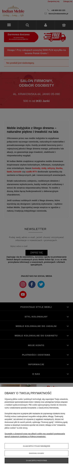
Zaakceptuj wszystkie (36, 461)
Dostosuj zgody (36, 453)
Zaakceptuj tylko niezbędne (36, 446)
